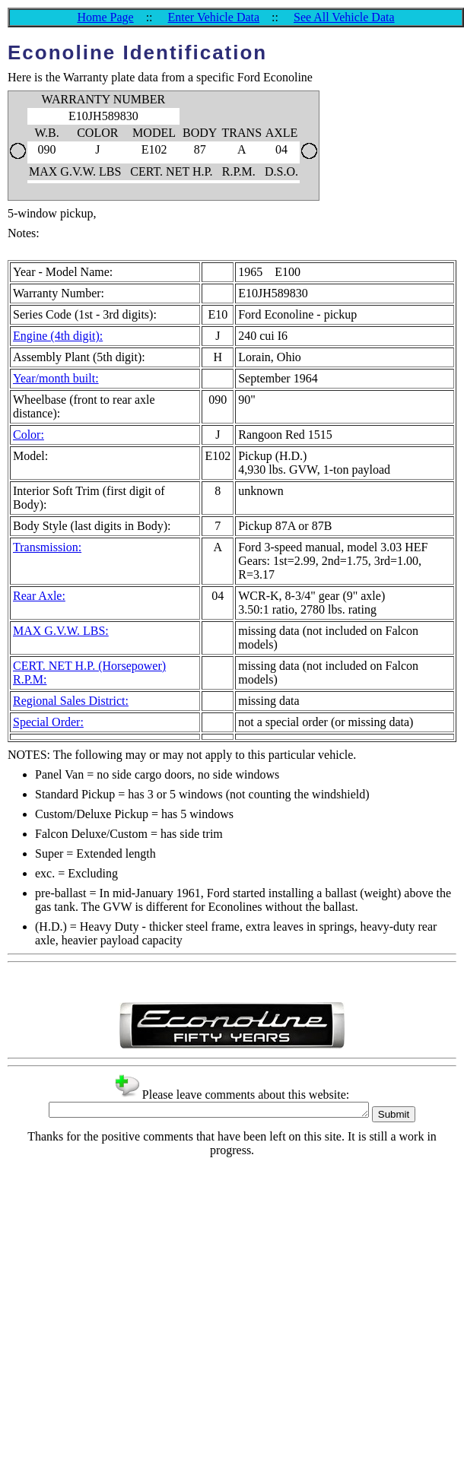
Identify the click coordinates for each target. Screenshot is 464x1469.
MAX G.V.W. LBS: (61, 630)
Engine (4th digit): (58, 335)
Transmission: (47, 547)
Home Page (105, 17)
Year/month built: (56, 378)
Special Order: (48, 721)
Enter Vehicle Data (214, 17)
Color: (28, 434)
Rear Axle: (39, 595)
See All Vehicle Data (344, 17)
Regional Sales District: (71, 700)
